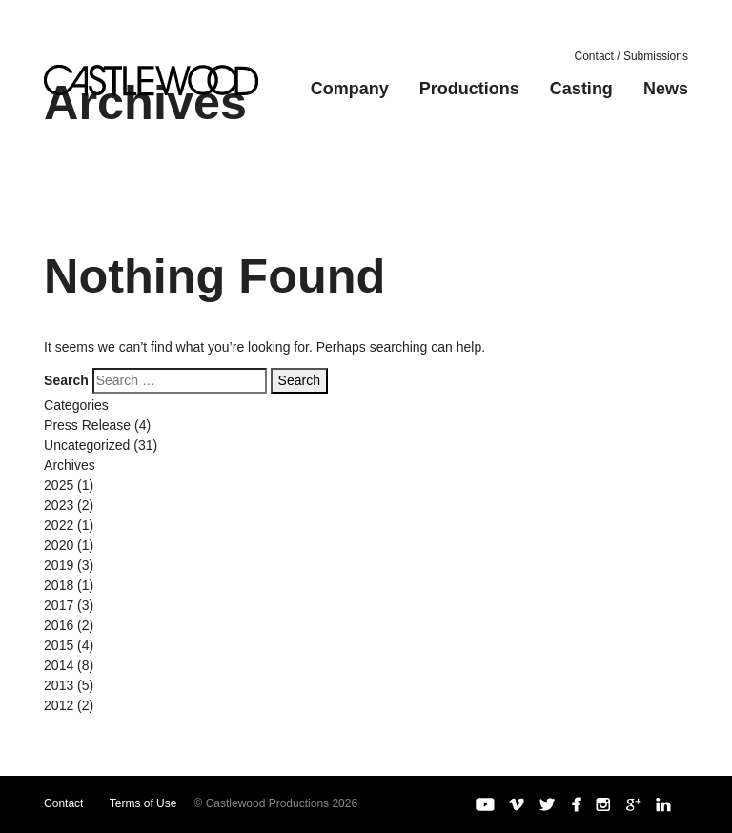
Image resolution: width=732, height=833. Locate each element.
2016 (58, 625)
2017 (58, 605)
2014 (58, 665)
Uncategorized (87, 445)
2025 (58, 485)
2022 (58, 525)
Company (350, 88)
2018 (58, 585)
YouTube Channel (485, 804)
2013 (58, 685)
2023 (58, 505)
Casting (581, 88)
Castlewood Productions (151, 80)
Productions (469, 88)
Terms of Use (143, 803)
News (665, 88)
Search (66, 380)
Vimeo (516, 804)
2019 (58, 565)
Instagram (603, 804)
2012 (58, 705)
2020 (58, 545)
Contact (63, 803)
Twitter (547, 804)
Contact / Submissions (631, 56)
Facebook (575, 804)
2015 (58, 645)
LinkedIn (663, 804)
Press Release (87, 425)
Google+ (633, 804)
